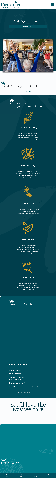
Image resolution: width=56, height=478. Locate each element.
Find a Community (28, 26)
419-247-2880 (18, 368)
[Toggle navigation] (52, 4)
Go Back (28, 91)
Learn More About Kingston (28, 418)
